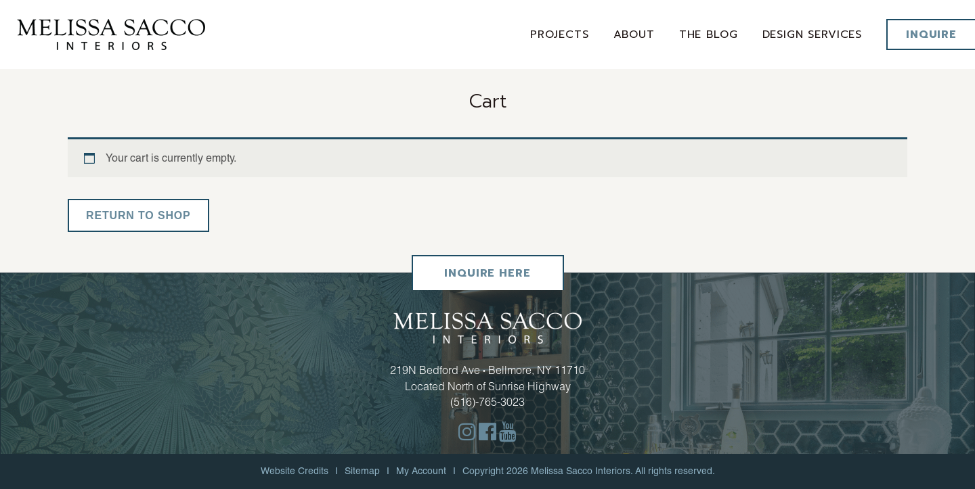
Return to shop (138, 215)
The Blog (708, 34)
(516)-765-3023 (487, 402)
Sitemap (362, 470)
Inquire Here (487, 273)
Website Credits (294, 470)
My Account (421, 470)
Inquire (931, 34)
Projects (559, 34)
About (634, 34)
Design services (812, 34)
